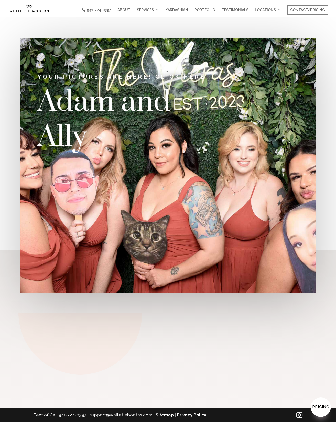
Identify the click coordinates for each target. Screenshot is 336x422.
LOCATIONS (265, 10)
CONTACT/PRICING (307, 10)
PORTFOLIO (204, 10)
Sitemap (165, 414)
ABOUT (124, 10)
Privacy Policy (191, 414)
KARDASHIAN (176, 10)
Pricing (320, 407)
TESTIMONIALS (235, 10)
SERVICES (145, 10)
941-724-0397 (99, 10)
